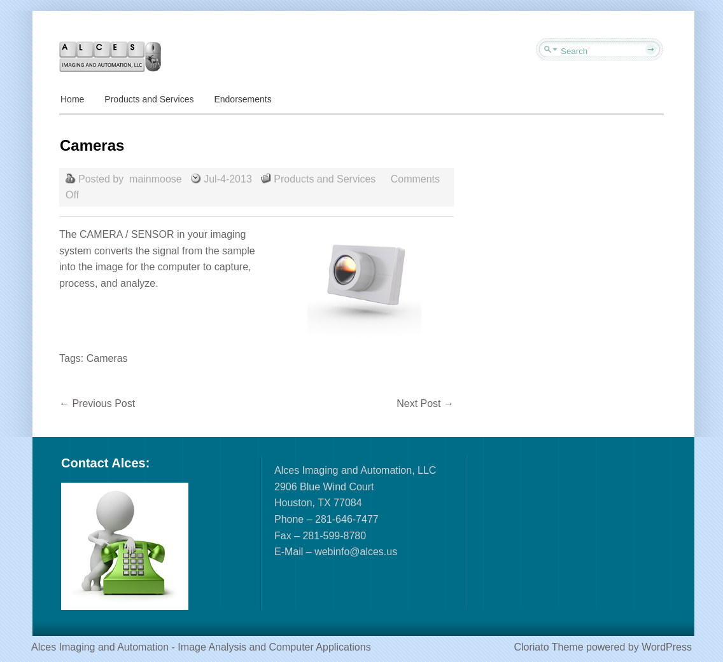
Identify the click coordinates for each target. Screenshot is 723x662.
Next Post (425, 403)
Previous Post (97, 403)
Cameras (107, 358)
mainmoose (155, 179)
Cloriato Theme (548, 647)
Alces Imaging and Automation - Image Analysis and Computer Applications (201, 647)
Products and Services (148, 99)
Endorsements (242, 99)
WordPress (667, 647)
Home (72, 99)
